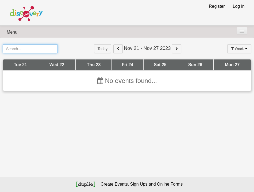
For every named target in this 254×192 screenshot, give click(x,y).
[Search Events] (30, 48)
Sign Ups (139, 184)
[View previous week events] (118, 48)
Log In (239, 6)
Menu (12, 32)
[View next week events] (176, 48)
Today (102, 49)
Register (217, 6)
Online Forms (170, 184)
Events (121, 184)
